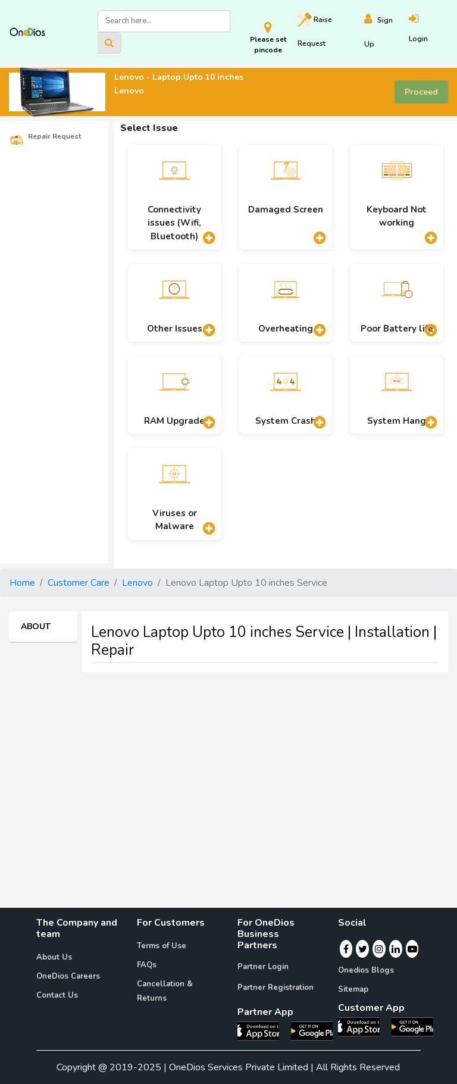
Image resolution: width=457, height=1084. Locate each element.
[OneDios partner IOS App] (263, 1029)
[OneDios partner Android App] (312, 1029)
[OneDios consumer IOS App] (363, 1026)
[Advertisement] (228, 765)
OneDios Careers (68, 976)
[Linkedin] (396, 949)
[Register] (386, 32)
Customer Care (78, 582)
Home (22, 582)
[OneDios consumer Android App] (412, 1026)
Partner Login (263, 966)
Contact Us (57, 995)
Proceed (421, 92)
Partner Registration (275, 987)
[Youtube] (412, 949)
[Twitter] (362, 949)
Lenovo (137, 582)
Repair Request (45, 137)
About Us (54, 957)
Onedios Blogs (366, 970)
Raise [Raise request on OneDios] (315, 30)
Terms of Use (161, 946)
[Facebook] (346, 949)
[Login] (428, 32)
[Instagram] (379, 949)
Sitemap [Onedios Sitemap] (353, 989)
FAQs (146, 965)
